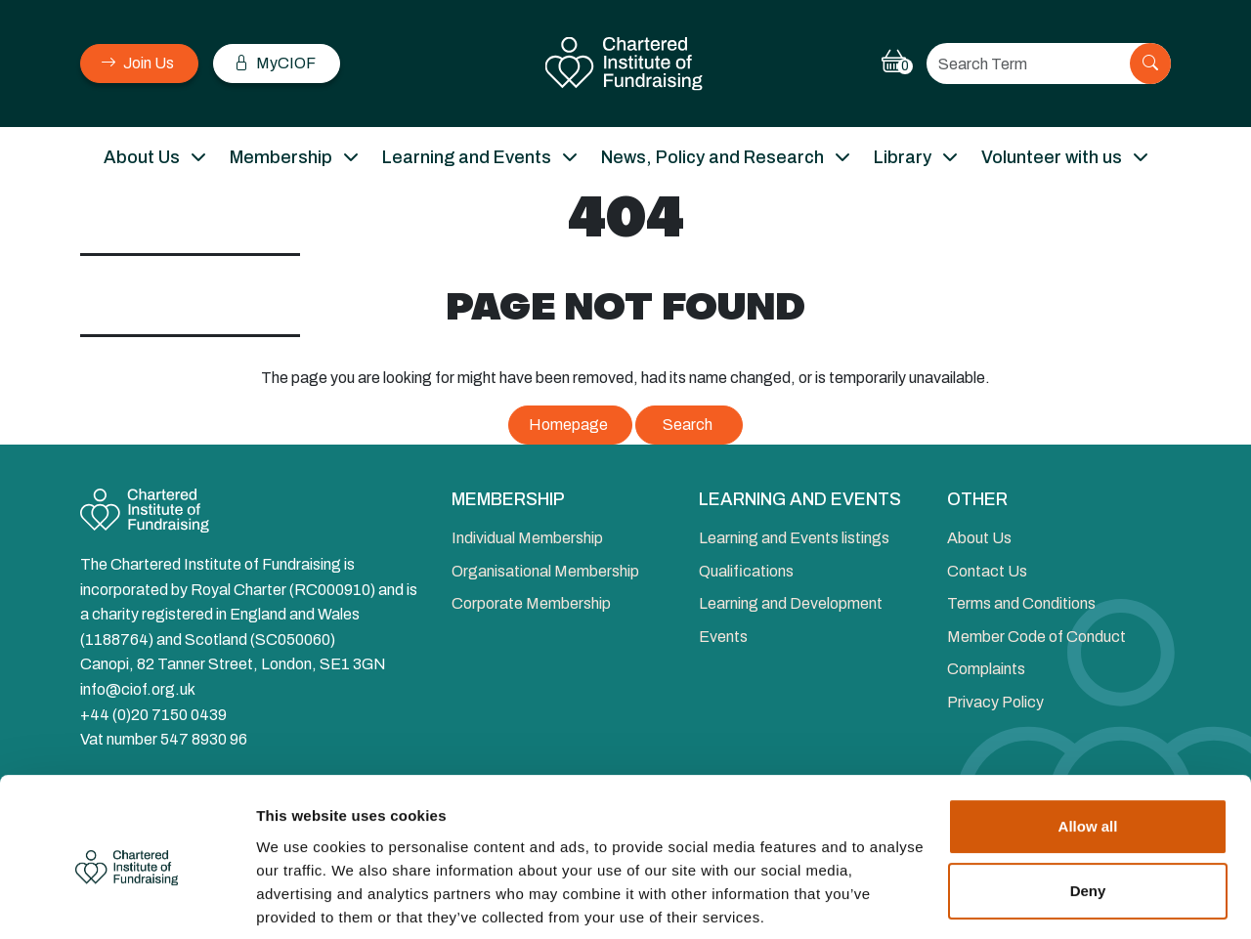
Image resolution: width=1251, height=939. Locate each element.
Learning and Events (466, 157)
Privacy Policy (995, 702)
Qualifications (746, 571)
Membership (281, 157)
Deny (1088, 820)
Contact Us (987, 571)
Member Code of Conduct (1036, 636)
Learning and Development (791, 603)
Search (687, 424)
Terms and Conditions (1021, 603)
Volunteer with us (1051, 157)
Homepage (568, 424)
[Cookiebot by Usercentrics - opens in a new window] (126, 901)
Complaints (986, 669)
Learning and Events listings (794, 538)
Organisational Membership (545, 571)
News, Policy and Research (712, 157)
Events (723, 636)
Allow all (1088, 756)
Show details (301, 900)
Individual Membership (527, 538)
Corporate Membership (531, 603)
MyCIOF (275, 63)
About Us (142, 157)
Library (902, 157)
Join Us (137, 63)
